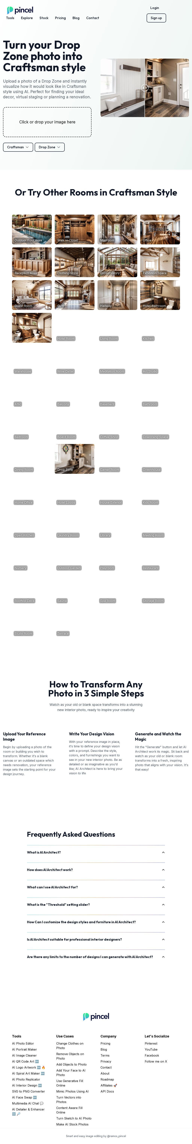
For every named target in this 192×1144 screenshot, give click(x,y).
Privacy (105, 1061)
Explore (27, 18)
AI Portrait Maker (24, 1049)
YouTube (151, 1049)
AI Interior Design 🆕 (27, 1085)
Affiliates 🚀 (108, 1085)
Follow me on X (156, 1061)
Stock (44, 18)
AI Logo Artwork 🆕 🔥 (28, 1067)
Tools (10, 18)
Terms (105, 1055)
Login (154, 8)
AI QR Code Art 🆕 (25, 1061)
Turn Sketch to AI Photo (74, 1118)
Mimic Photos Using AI (72, 1091)
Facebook (152, 1055)
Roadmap (107, 1079)
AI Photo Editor (23, 1043)
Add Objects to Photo (71, 1064)
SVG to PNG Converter (28, 1091)
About (104, 1073)
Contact (92, 18)
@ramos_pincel (116, 1136)
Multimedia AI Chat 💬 (28, 1103)
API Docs (107, 1091)
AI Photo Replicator (26, 1079)
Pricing (60, 18)
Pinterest (151, 1043)
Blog (76, 18)
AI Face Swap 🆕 (24, 1097)
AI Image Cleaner (24, 1055)
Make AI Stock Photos (72, 1124)
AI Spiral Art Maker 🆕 (28, 1073)
